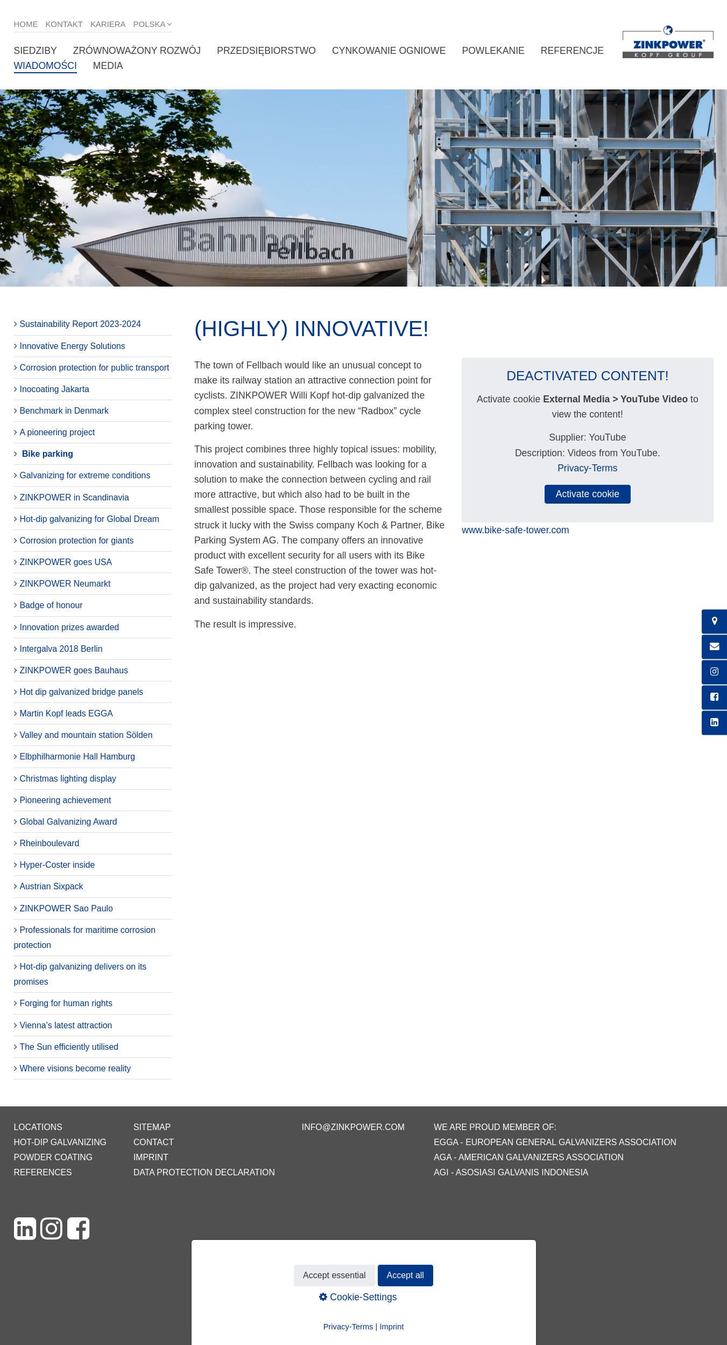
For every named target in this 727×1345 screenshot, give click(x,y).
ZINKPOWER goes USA (66, 562)
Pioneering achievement (65, 800)
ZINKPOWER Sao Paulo (66, 908)
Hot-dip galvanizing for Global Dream (90, 519)
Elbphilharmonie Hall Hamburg (78, 756)
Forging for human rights (66, 1003)
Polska (149, 24)
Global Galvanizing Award (68, 821)
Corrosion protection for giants (77, 540)
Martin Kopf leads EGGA (66, 713)
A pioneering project (57, 432)
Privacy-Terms (587, 468)
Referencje (572, 50)
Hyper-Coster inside (57, 864)
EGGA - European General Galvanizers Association (555, 1142)
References (43, 1172)
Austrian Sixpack (51, 886)
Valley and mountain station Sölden (86, 735)
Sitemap (152, 1127)
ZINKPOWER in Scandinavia (74, 497)
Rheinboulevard (50, 843)
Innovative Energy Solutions (72, 346)
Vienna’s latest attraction (66, 1025)
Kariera (108, 24)
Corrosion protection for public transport (95, 367)
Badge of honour (51, 605)
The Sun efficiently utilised (69, 1046)
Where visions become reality (75, 1068)
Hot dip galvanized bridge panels (82, 691)
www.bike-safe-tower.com (515, 530)
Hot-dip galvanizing (60, 1142)
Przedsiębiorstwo (266, 50)
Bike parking (47, 453)
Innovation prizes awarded (69, 627)
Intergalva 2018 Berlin (61, 648)
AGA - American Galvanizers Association (529, 1157)
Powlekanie (493, 50)
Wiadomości (45, 65)
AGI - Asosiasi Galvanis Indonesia (511, 1172)
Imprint (150, 1157)
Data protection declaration (204, 1172)
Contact (153, 1142)
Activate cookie (587, 494)
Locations (38, 1127)
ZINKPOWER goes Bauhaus (74, 670)
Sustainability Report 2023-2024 (80, 324)
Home (26, 24)
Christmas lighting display (68, 778)
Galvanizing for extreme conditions (85, 475)
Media (108, 65)
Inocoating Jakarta (54, 389)
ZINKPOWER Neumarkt (65, 583)
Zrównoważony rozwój (137, 50)
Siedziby (35, 50)
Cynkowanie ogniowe (389, 50)
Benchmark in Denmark (64, 410)
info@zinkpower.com (353, 1127)
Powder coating (53, 1157)
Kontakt (64, 24)
